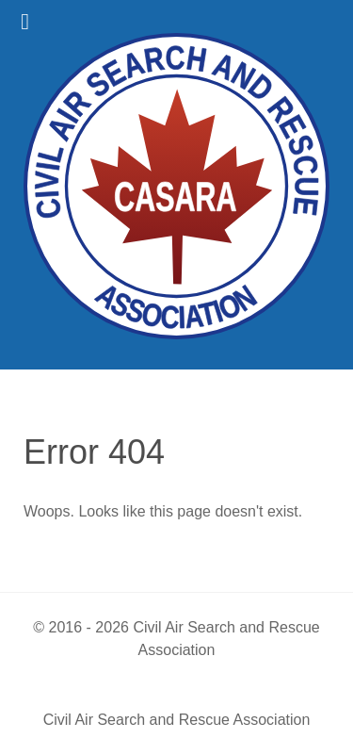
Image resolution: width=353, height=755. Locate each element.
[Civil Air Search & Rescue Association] (176, 185)
